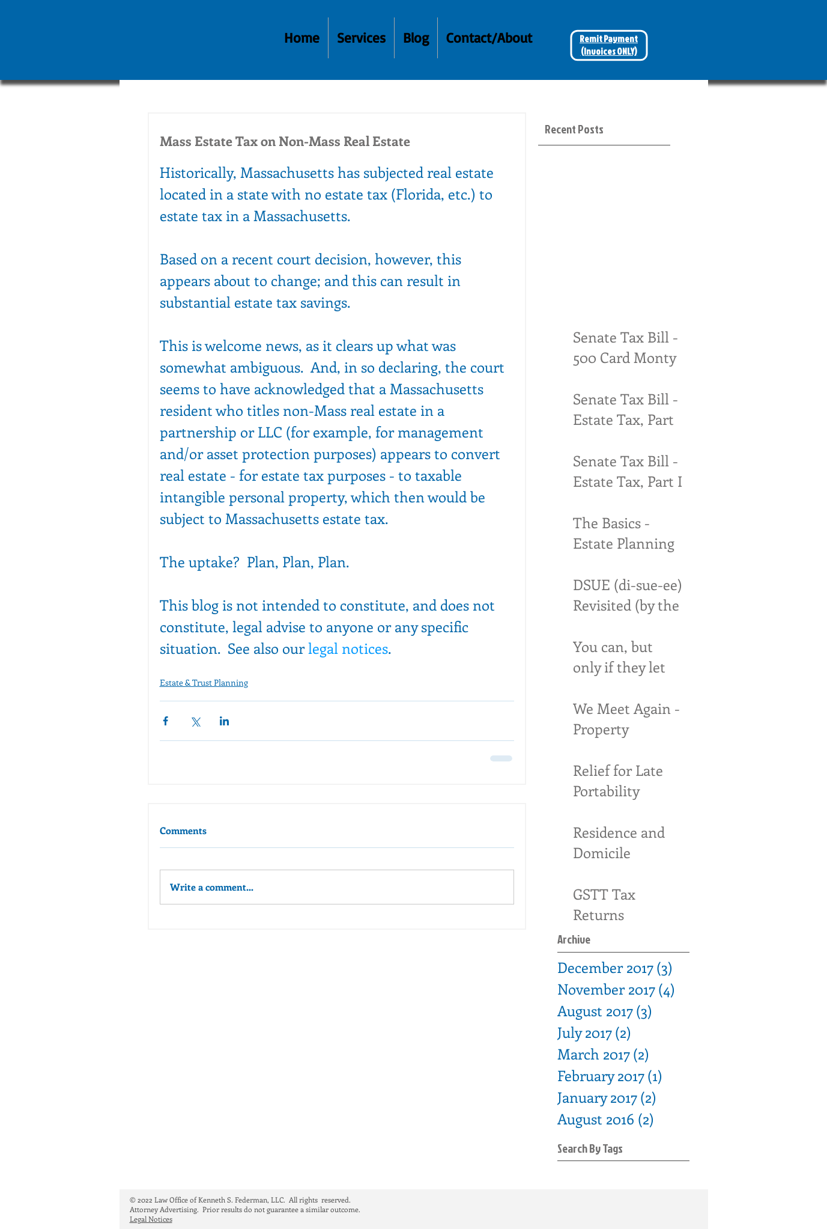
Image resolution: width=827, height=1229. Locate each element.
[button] (361, 37)
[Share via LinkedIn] (224, 721)
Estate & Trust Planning (204, 682)
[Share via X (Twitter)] (195, 721)
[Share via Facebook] (165, 721)
